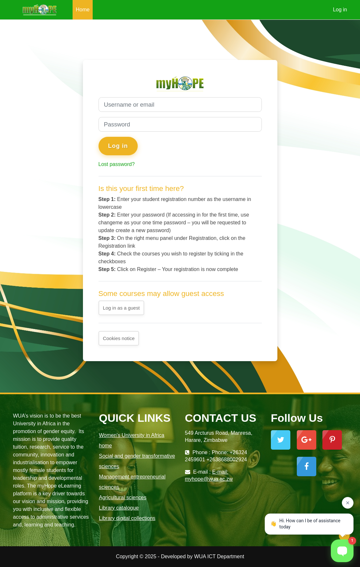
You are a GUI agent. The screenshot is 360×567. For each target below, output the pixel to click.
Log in (340, 9)
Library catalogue (119, 508)
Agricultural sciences (122, 497)
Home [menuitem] (83, 9)
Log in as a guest (121, 308)
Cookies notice (119, 338)
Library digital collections (127, 518)
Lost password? (117, 164)
